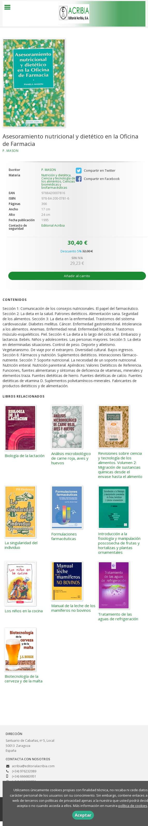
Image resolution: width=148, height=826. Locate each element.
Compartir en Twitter (95, 170)
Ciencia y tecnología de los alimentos (58, 180)
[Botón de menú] (9, 7)
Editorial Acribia (53, 225)
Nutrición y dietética (56, 175)
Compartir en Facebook (98, 179)
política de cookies (132, 805)
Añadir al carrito (77, 276)
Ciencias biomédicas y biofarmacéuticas (58, 184)
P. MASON (11, 150)
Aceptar (83, 815)
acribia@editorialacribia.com (33, 766)
